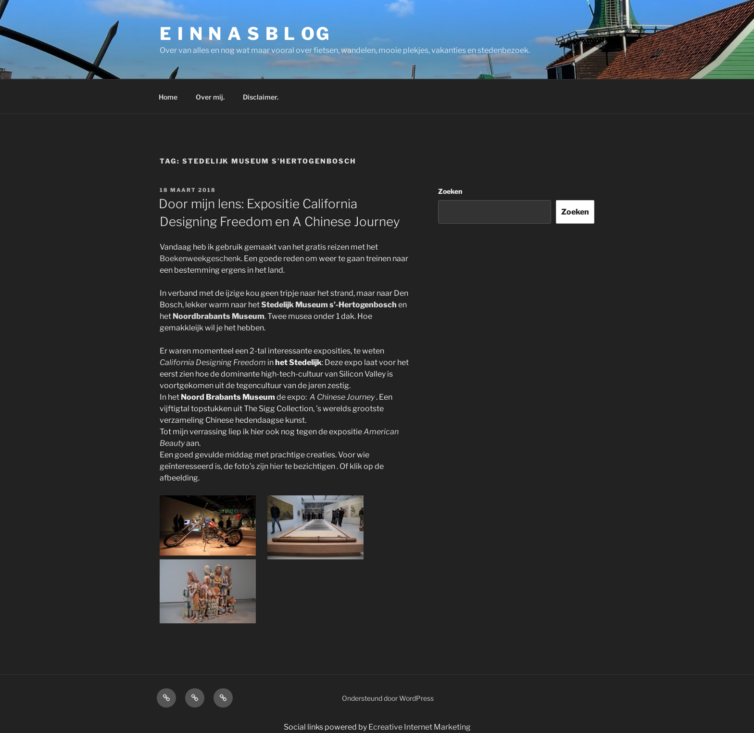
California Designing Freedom (213, 362)
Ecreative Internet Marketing (419, 727)
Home (168, 97)
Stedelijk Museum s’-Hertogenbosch (329, 304)
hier (276, 466)
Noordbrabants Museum (218, 316)
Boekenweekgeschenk (200, 258)
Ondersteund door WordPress (388, 698)
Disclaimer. (260, 97)
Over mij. (210, 97)
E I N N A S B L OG (245, 33)
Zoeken (450, 191)
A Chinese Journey (342, 397)
